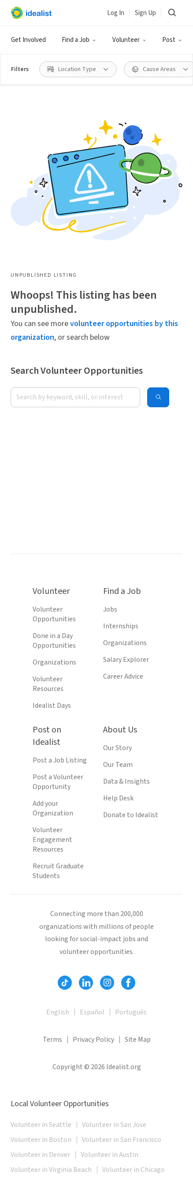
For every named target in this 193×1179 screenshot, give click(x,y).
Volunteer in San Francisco (121, 1140)
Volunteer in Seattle (41, 1125)
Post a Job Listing (60, 760)
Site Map (138, 1039)
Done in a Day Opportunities (54, 640)
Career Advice (123, 676)
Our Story (117, 748)
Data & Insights (126, 781)
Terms (52, 1039)
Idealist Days (52, 705)
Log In (115, 13)
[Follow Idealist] (65, 983)
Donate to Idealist (130, 815)
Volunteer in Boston (41, 1140)
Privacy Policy (93, 1039)
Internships (120, 626)
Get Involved (28, 40)
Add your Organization (53, 808)
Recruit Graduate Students (58, 871)
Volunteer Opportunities (54, 614)
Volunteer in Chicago (133, 1170)
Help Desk (118, 798)
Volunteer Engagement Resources (52, 839)
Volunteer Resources (48, 684)
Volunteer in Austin (109, 1155)
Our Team (118, 765)
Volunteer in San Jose (114, 1125)
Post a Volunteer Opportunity (58, 782)
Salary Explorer (126, 660)
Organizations (54, 662)
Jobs (110, 609)
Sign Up (145, 13)
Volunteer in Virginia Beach (51, 1170)
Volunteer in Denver (40, 1155)
